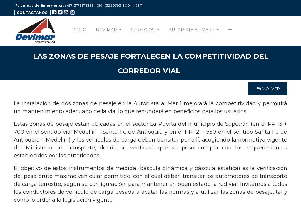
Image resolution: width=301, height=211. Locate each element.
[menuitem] (79, 31)
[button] (230, 31)
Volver (267, 88)
